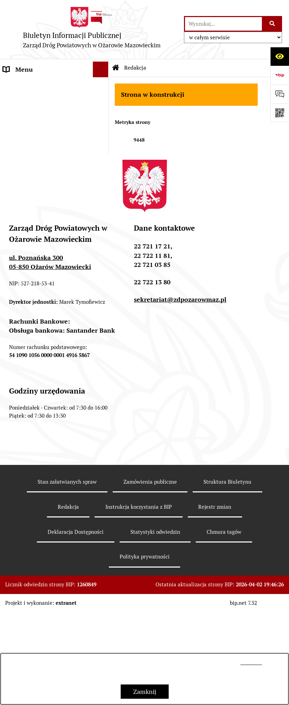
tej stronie (251, 662)
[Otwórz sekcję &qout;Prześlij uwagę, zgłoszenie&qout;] (279, 94)
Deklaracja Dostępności (76, 624)
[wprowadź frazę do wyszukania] (223, 24)
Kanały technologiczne (34, 173)
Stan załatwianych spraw (67, 574)
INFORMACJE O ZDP (31, 85)
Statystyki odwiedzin (155, 624)
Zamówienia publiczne (34, 188)
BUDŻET (15, 101)
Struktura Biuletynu (227, 574)
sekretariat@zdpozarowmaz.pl (180, 392)
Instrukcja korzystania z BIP (138, 599)
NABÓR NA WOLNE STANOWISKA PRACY (33, 152)
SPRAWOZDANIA (27, 116)
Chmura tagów (224, 624)
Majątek (14, 220)
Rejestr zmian (214, 599)
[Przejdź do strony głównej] (92, 29)
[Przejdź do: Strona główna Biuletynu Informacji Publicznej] (116, 67)
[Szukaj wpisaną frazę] (272, 24)
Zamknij (144, 692)
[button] (102, 85)
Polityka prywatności (145, 649)
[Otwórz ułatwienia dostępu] (279, 56)
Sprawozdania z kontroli (36, 204)
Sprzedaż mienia (26, 235)
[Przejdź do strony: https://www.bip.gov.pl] (279, 75)
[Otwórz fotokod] (279, 112)
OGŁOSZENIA (22, 132)
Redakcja (68, 599)
